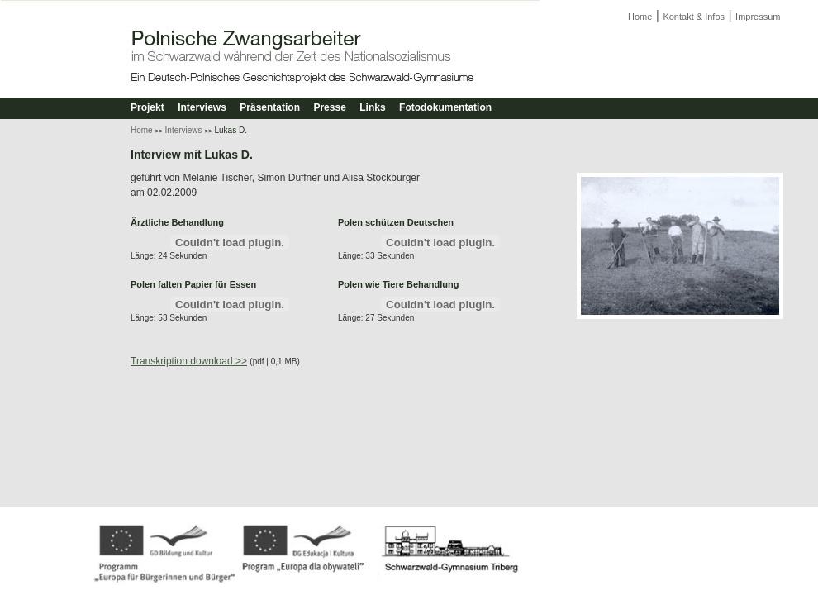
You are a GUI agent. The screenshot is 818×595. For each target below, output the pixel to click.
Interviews (202, 107)
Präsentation (270, 107)
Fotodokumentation (445, 107)
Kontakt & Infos (694, 16)
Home (640, 16)
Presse (329, 107)
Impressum (757, 16)
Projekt (147, 107)
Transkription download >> (189, 361)
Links (372, 107)
